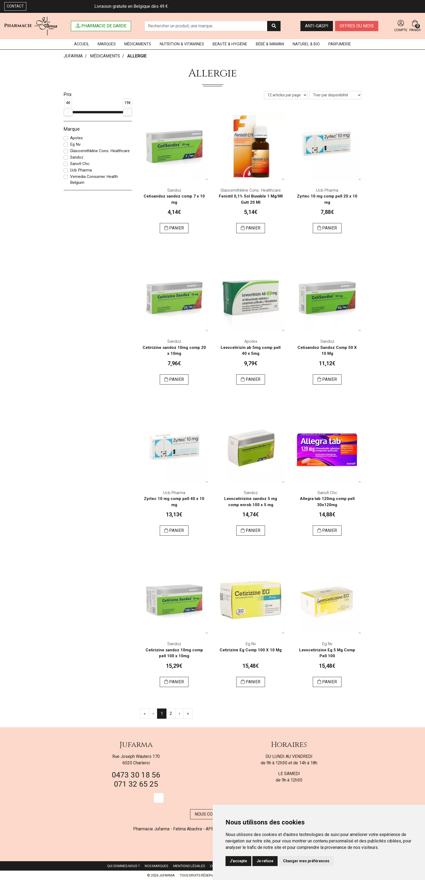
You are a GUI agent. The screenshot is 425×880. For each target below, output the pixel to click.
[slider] (68, 112)
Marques (107, 44)
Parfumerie (339, 44)
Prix (68, 94)
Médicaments (137, 44)
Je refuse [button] (265, 861)
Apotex (76, 138)
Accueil (81, 44)
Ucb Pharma (81, 170)
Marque (72, 129)
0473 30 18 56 (136, 775)
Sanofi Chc (79, 163)
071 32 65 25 (136, 784)
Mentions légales (189, 866)
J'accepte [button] (238, 861)
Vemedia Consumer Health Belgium (94, 179)
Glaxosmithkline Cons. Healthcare (100, 150)
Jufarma (136, 745)
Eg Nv (75, 144)
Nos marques (156, 866)
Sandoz (76, 157)
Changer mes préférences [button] (306, 861)
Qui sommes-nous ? (123, 866)
